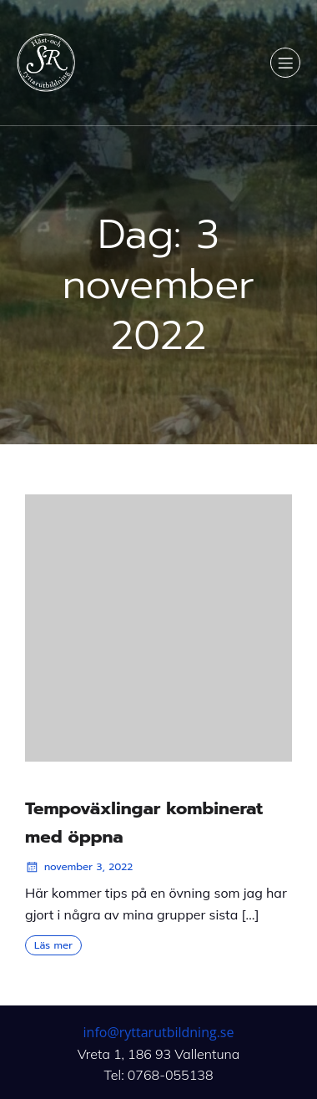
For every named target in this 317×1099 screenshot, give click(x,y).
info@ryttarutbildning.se (158, 1032)
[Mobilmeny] (285, 63)
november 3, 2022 (79, 866)
